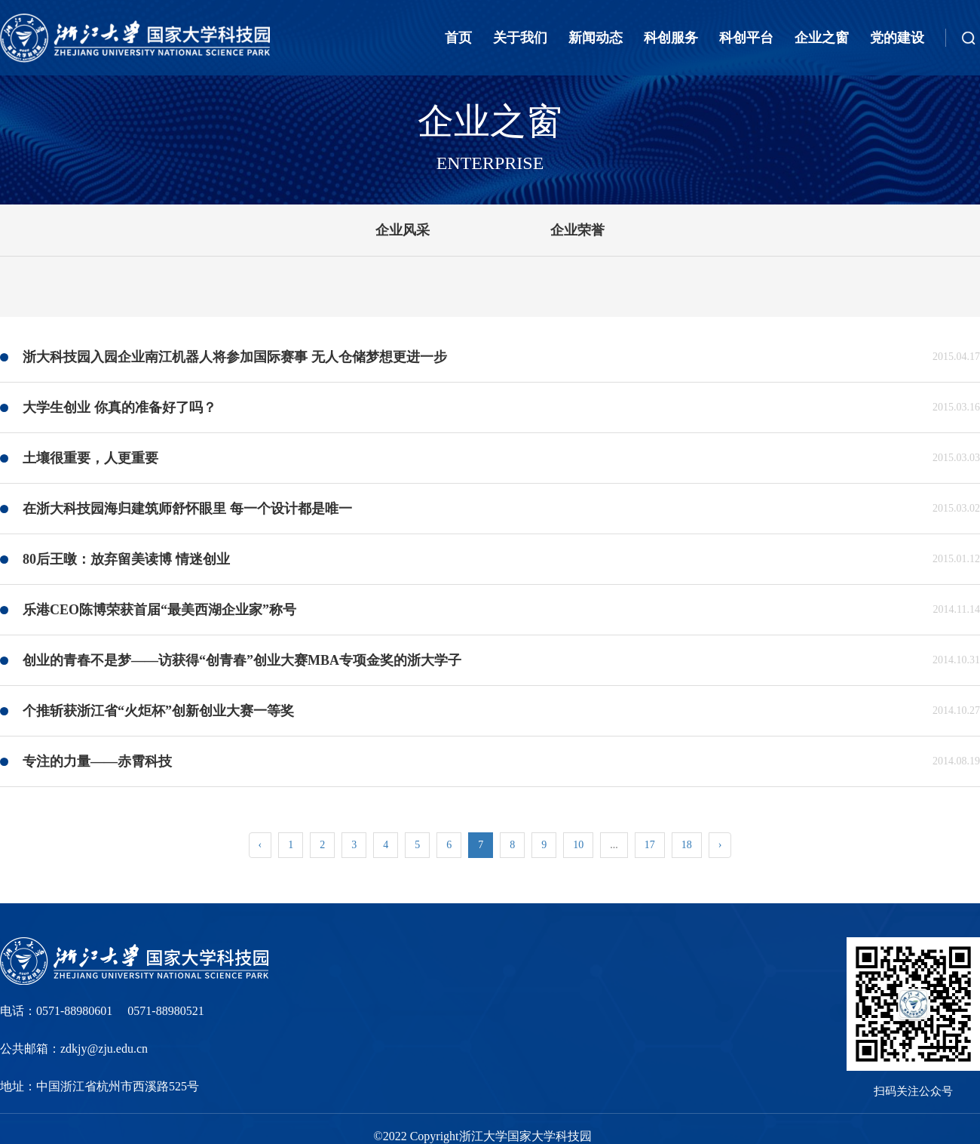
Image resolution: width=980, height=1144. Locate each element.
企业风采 (402, 230)
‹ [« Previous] (260, 844)
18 (686, 844)
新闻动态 (595, 37)
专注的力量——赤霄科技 (97, 761)
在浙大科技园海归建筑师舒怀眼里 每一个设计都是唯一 (187, 508)
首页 (458, 37)
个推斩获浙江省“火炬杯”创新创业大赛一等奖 (158, 710)
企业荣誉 (577, 230)
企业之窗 (822, 37)
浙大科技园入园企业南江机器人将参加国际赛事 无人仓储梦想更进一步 (235, 356)
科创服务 (671, 37)
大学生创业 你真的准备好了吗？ (119, 407)
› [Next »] (720, 844)
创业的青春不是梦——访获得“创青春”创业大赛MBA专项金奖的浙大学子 (242, 660)
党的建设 (897, 37)
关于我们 (520, 37)
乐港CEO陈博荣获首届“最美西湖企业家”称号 (159, 609)
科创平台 (746, 37)
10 (578, 844)
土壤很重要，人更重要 (90, 458)
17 (650, 844)
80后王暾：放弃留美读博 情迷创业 (126, 559)
